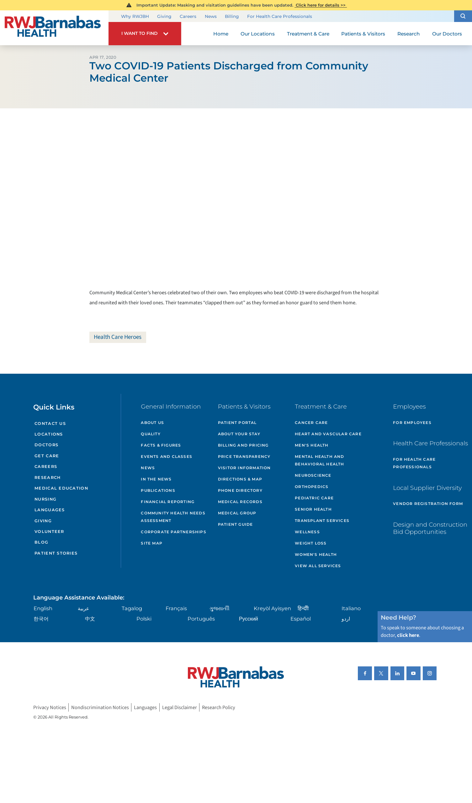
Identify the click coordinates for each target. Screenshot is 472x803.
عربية (83, 608)
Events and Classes (166, 456)
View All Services (318, 565)
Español (300, 619)
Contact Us (50, 423)
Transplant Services (322, 520)
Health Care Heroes (117, 337)
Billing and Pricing (243, 445)
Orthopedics (311, 486)
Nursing (45, 499)
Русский (248, 619)
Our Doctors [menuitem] (447, 34)
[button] (463, 16)
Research (47, 477)
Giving (164, 16)
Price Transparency (244, 456)
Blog (41, 542)
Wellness (307, 531)
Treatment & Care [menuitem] (308, 34)
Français (176, 608)
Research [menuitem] (408, 34)
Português (201, 619)
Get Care (46, 455)
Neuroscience (313, 475)
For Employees (412, 422)
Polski (143, 619)
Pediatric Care (314, 498)
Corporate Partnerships (173, 531)
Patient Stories (55, 553)
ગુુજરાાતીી (219, 608)
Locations (48, 434)
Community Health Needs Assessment (173, 517)
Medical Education (61, 488)
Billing (232, 16)
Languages (49, 509)
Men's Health (311, 445)
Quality (150, 433)
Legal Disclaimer (179, 707)
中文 (90, 619)
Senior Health (313, 509)
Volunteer (49, 531)
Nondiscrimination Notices (100, 707)
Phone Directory (240, 490)
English (43, 608)
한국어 (41, 619)
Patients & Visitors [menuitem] (363, 34)
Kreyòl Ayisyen (272, 608)
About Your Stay (239, 433)
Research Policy (218, 707)
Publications (158, 490)
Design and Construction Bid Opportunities (430, 528)
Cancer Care (311, 422)
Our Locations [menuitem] (258, 34)
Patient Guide (235, 524)
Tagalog (132, 608)
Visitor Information (244, 467)
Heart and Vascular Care (328, 433)
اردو (346, 619)
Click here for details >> (320, 5)
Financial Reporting (167, 501)
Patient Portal (237, 422)
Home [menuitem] (220, 34)
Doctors (46, 444)
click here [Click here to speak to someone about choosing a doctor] (408, 635)
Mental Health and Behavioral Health (319, 460)
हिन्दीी (303, 608)
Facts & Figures (161, 445)
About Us (152, 422)
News (211, 16)
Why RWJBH (135, 16)
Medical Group (237, 513)
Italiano (351, 608)
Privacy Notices (49, 707)
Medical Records (240, 501)
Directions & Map (240, 479)
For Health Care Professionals (279, 16)
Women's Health (316, 554)
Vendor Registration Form (428, 503)
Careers (188, 16)
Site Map (151, 543)
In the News (156, 479)
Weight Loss (310, 543)
